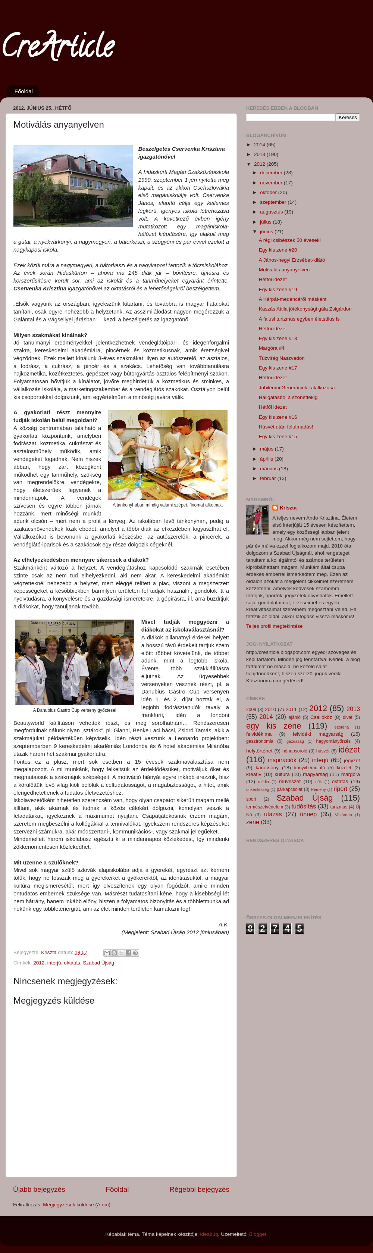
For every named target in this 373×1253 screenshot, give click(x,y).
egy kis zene (273, 725)
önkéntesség (257, 789)
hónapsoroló (294, 751)
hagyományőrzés (333, 741)
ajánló (295, 717)
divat (347, 717)
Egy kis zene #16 (278, 417)
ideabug (209, 1234)
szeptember (274, 202)
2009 (251, 709)
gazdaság (295, 741)
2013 (260, 154)
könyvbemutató (309, 767)
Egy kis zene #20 (278, 250)
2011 (291, 709)
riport (340, 788)
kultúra (282, 774)
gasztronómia (259, 741)
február (269, 478)
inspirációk (282, 760)
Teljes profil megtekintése (274, 626)
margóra (350, 774)
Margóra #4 (272, 348)
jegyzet (352, 760)
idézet (349, 749)
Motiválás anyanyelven (284, 269)
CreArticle (56, 50)
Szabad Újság (98, 963)
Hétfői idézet (273, 279)
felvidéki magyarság (318, 734)
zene (252, 822)
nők (318, 781)
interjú (54, 963)
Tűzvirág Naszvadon (282, 358)
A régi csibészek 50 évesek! (290, 240)
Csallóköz (321, 717)
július (266, 222)
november (272, 183)
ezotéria (342, 727)
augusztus (272, 212)
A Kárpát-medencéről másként (293, 299)
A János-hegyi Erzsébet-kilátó (292, 260)
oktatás (72, 963)
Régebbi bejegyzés (199, 1189)
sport (251, 799)
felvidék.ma (259, 734)
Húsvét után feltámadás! (286, 427)
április (267, 459)
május (267, 449)
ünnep (308, 814)
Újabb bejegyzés (39, 1189)
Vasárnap (343, 815)
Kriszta (288, 508)
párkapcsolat (290, 789)
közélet (344, 767)
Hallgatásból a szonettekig (288, 397)
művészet (290, 781)
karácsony (267, 767)
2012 (38, 963)
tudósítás (303, 806)
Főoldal (24, 91)
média (263, 781)
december (272, 172)
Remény (318, 789)
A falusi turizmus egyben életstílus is (299, 319)
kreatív (253, 774)
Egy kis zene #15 (278, 436)
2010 (270, 709)
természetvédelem (264, 807)
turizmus (338, 807)
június (267, 231)
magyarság (315, 774)
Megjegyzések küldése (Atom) (76, 1204)
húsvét (323, 751)
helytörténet (259, 751)
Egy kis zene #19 (278, 289)
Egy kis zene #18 (278, 338)
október (269, 192)
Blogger (257, 1234)
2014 (260, 144)
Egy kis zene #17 (278, 368)
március (269, 468)
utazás (273, 814)
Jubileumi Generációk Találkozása (297, 387)
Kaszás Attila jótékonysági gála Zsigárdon (305, 309)
